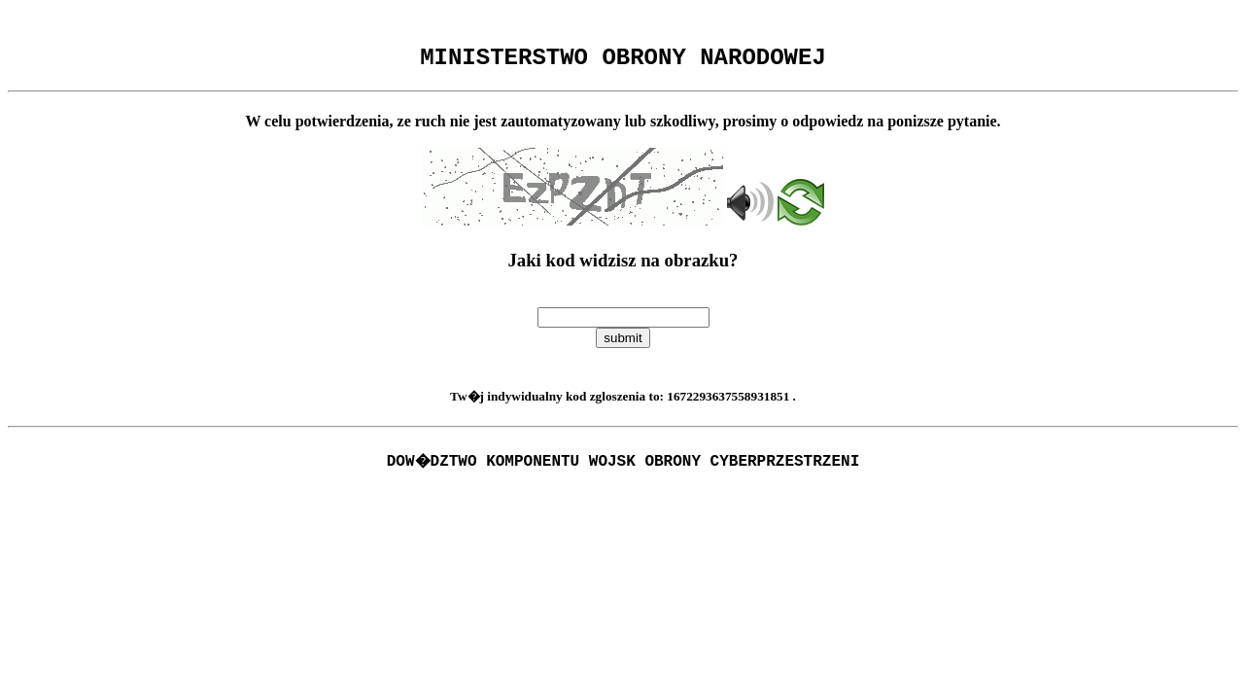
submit (622, 343)
